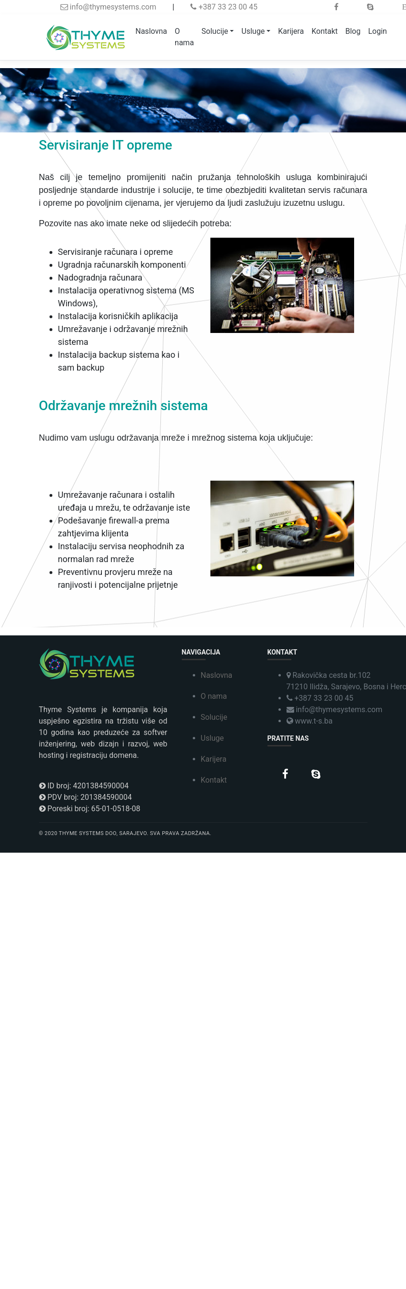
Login (377, 31)
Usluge (253, 31)
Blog (353, 31)
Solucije (214, 31)
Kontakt (324, 31)
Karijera (291, 31)
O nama (184, 37)
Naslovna (152, 31)
